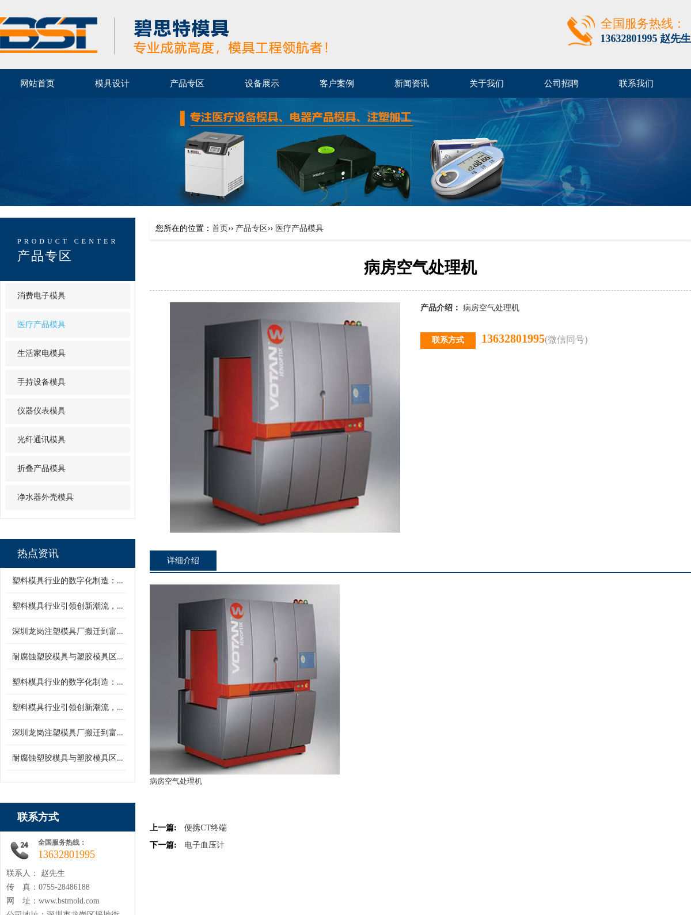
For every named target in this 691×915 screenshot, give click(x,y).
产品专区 (45, 256)
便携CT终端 (205, 827)
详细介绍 (183, 560)
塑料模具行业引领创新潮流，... (67, 606)
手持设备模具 (41, 382)
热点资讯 (38, 553)
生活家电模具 (41, 353)
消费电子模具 (41, 295)
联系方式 (38, 817)
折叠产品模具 (41, 468)
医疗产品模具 (41, 324)
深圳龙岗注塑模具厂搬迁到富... (67, 631)
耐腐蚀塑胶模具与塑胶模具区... (67, 656)
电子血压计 (204, 845)
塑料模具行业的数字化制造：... (67, 580)
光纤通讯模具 (41, 439)
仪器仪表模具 (41, 411)
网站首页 (37, 83)
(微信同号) (566, 339)
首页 (220, 228)
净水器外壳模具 (45, 497)
